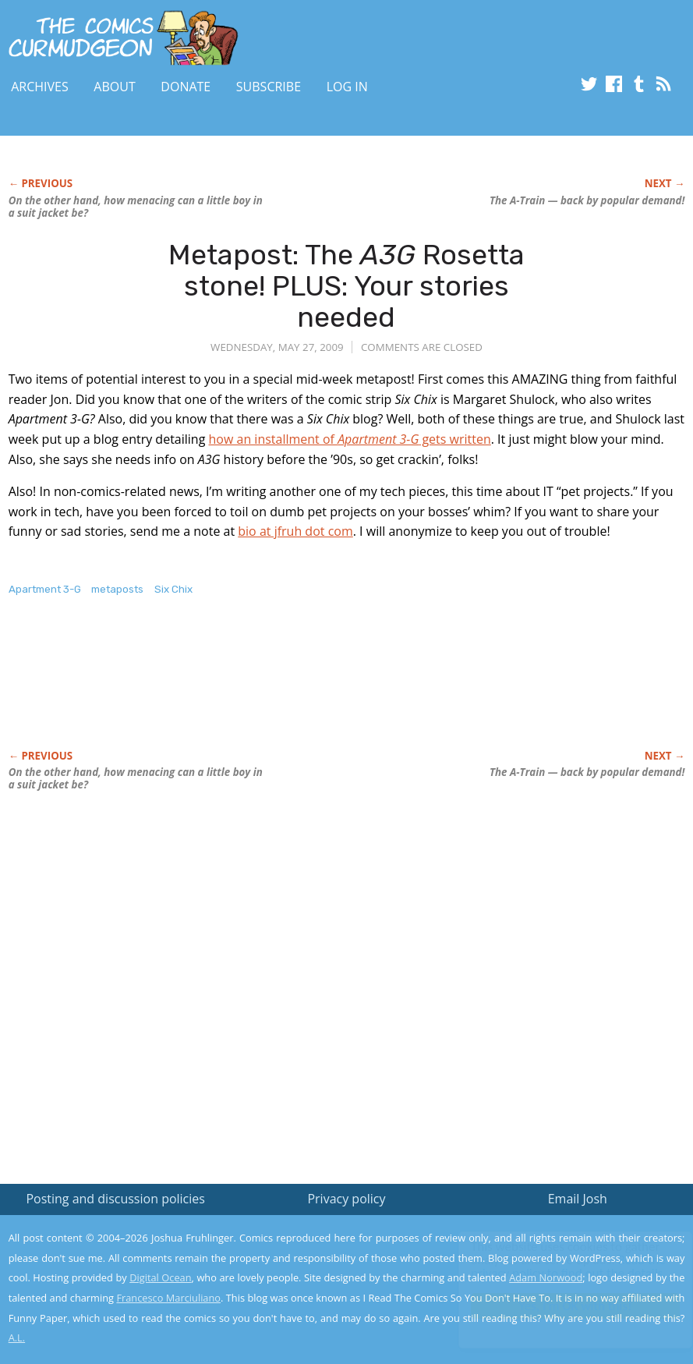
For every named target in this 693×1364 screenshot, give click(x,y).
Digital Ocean (160, 1277)
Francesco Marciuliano (168, 1298)
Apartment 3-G (45, 589)
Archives (40, 86)
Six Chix (173, 589)
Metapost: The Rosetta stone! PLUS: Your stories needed (346, 285)
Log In (347, 86)
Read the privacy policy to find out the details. (554, 1266)
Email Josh (577, 1198)
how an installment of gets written (350, 439)
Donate (185, 86)
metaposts (117, 589)
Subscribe (268, 86)
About (114, 86)
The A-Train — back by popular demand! (587, 200)
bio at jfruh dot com (295, 531)
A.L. (17, 1337)
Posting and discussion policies (115, 1198)
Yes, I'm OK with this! (560, 1306)
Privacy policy (346, 1198)
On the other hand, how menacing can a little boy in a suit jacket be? (136, 206)
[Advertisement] (292, 689)
